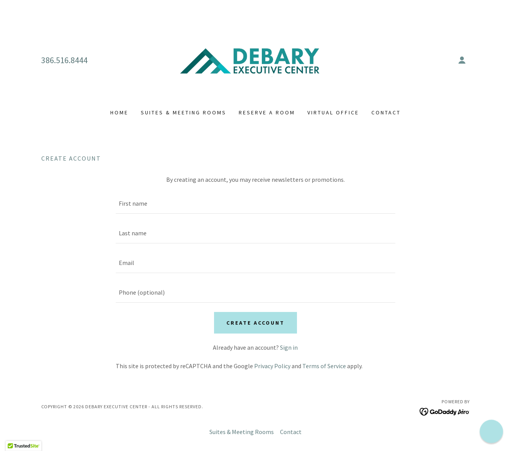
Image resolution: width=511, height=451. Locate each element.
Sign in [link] (289, 347)
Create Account (255, 322)
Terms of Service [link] (324, 366)
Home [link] (119, 112)
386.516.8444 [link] (64, 60)
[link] (255, 59)
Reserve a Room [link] (267, 112)
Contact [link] (386, 112)
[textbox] (255, 203)
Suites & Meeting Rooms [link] (183, 112)
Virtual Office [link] (333, 112)
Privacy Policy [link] (272, 366)
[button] (462, 60)
